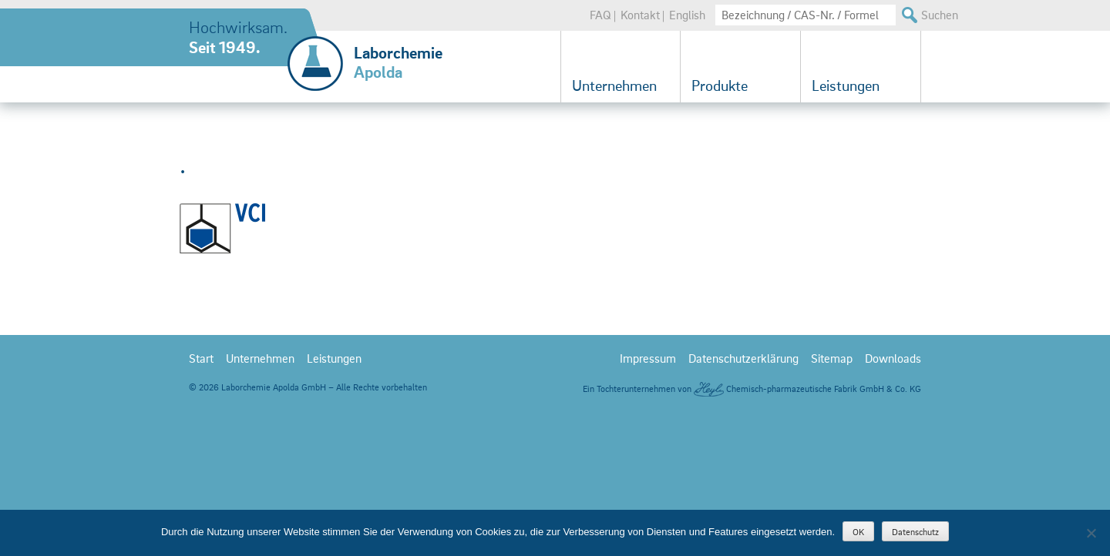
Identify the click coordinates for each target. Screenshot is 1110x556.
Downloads (893, 483)
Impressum (648, 483)
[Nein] (1090, 533)
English (687, 14)
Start (201, 483)
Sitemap (832, 483)
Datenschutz (915, 532)
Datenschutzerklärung (743, 483)
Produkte (719, 85)
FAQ (600, 14)
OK (858, 532)
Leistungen (846, 85)
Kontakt (640, 14)
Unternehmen (614, 85)
